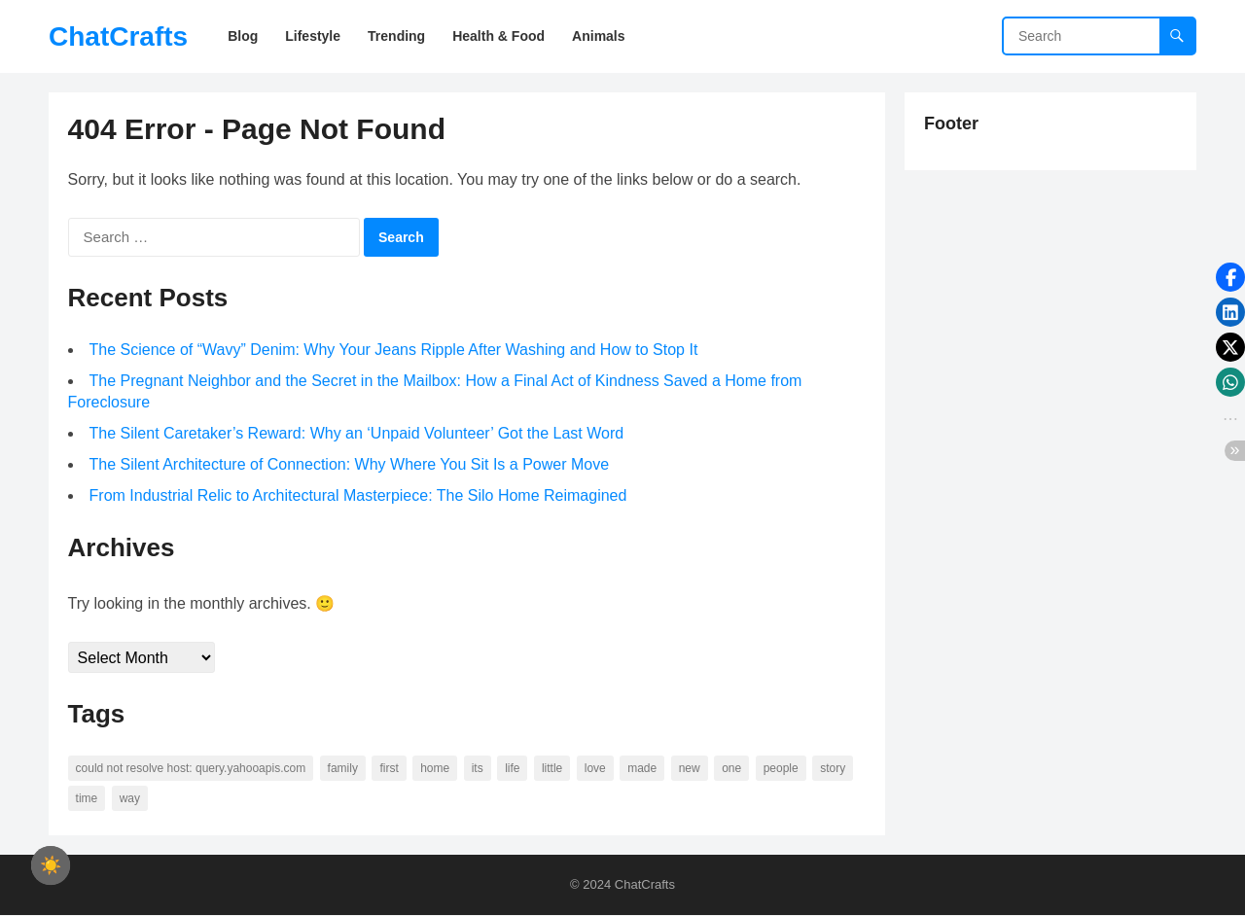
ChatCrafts (118, 36)
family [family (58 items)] (343, 769)
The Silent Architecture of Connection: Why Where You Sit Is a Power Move (349, 465)
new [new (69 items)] (689, 769)
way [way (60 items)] (130, 799)
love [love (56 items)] (595, 769)
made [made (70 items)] (643, 769)
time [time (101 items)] (87, 799)
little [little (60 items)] (552, 769)
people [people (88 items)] (781, 769)
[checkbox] (50, 865)
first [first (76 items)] (389, 769)
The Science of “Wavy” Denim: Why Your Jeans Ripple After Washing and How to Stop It (393, 350)
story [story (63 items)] (833, 769)
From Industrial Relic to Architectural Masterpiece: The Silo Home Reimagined (358, 496)
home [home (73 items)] (435, 769)
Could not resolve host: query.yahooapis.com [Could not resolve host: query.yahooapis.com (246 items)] (191, 769)
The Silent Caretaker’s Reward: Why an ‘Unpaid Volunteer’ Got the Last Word (356, 434)
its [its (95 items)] (477, 769)
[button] (1230, 277)
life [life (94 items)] (513, 769)
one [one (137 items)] (732, 769)
